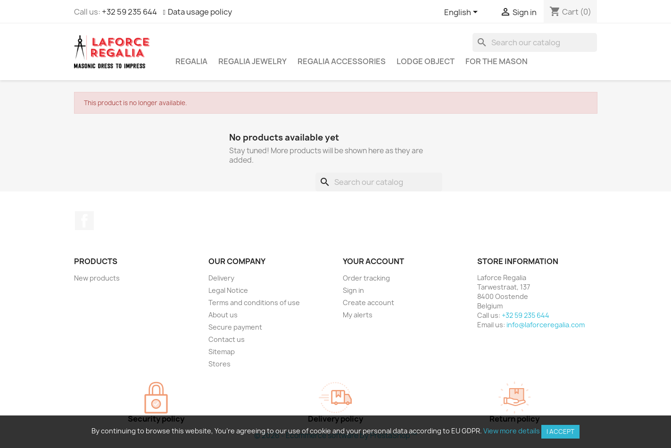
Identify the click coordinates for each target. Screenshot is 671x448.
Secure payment (235, 327)
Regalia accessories (342, 61)
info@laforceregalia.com (545, 324)
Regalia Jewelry (252, 61)
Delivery (221, 278)
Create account (368, 302)
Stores (219, 363)
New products (97, 278)
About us (223, 314)
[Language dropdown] (462, 12)
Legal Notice (228, 290)
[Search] (534, 42)
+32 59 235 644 (129, 12)
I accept (560, 431)
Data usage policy (200, 12)
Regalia (191, 61)
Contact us (226, 339)
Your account (373, 261)
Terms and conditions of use (254, 302)
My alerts (358, 314)
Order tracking (366, 278)
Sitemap (221, 351)
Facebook (84, 220)
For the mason (496, 61)
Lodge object (426, 61)
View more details (511, 430)
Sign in (353, 290)
